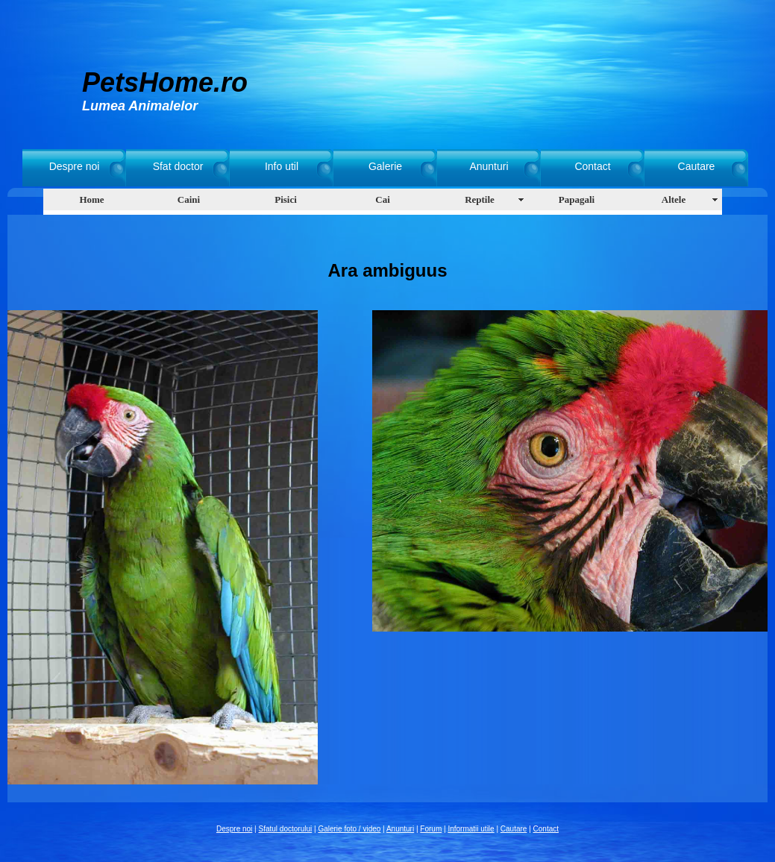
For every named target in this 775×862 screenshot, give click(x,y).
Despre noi (74, 166)
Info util (281, 166)
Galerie (385, 166)
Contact (592, 166)
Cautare (696, 166)
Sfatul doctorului (286, 829)
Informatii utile (471, 829)
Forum (431, 829)
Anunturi (488, 166)
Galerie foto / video (349, 829)
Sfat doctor (178, 166)
